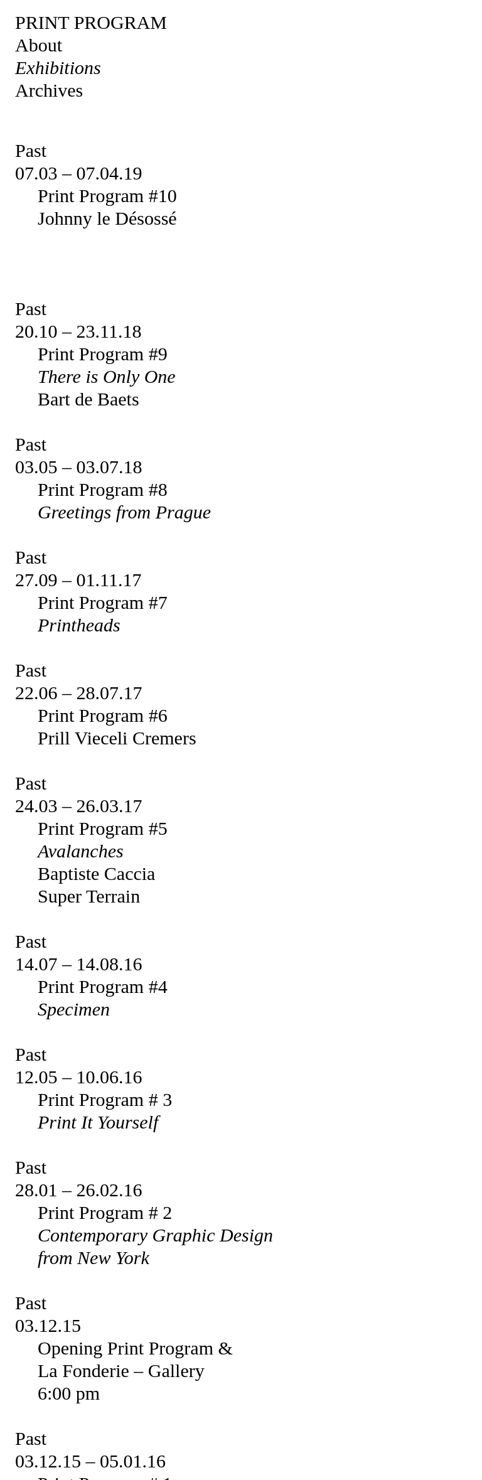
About (38, 45)
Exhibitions (58, 67)
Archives (49, 90)
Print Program (91, 22)
